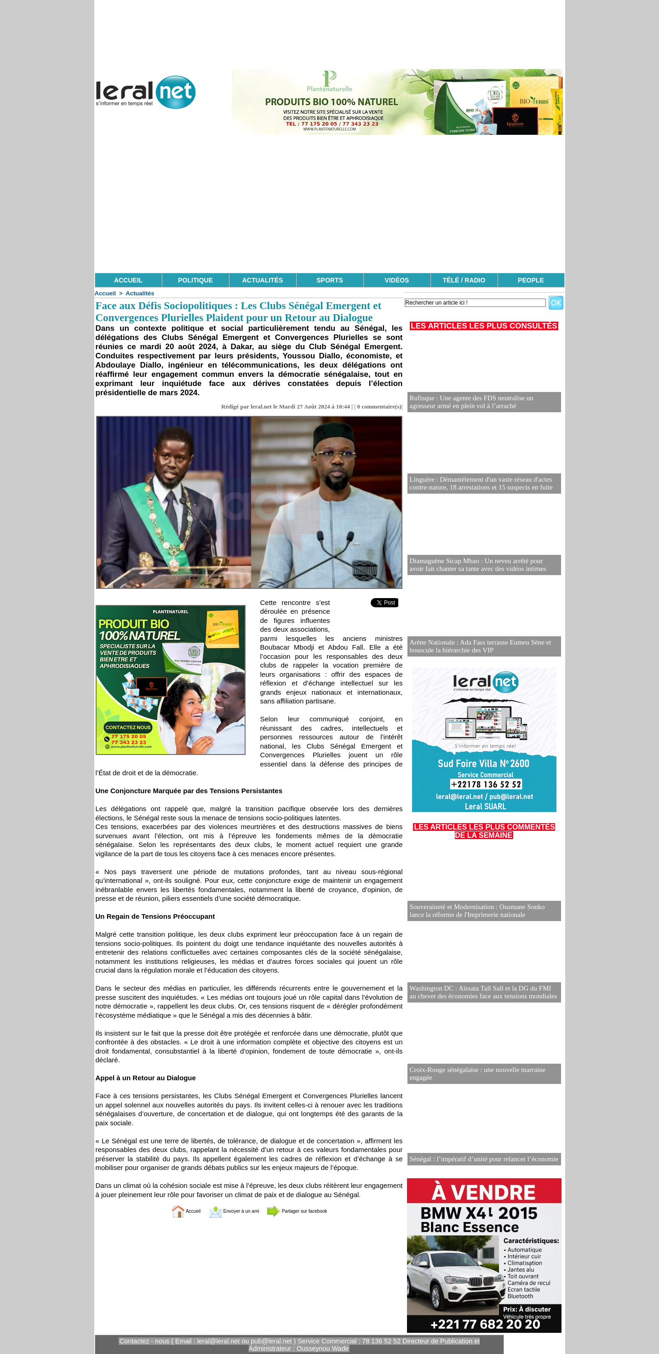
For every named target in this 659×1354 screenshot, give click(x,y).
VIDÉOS (397, 280)
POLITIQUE (195, 280)
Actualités (140, 293)
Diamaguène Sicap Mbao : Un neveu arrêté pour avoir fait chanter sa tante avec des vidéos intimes (479, 565)
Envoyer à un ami (226, 1211)
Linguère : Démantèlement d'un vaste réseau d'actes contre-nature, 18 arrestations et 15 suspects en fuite (477, 484)
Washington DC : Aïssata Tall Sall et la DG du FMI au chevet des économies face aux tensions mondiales (480, 992)
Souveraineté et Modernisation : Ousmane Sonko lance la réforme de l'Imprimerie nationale (484, 911)
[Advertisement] (330, 203)
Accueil (105, 293)
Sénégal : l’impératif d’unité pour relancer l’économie (479, 1159)
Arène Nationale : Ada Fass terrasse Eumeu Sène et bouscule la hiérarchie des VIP (476, 647)
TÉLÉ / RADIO (464, 280)
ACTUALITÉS (262, 280)
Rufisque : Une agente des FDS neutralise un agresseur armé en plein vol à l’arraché (480, 402)
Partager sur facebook (310, 1211)
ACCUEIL (128, 280)
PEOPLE (531, 280)
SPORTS (329, 280)
